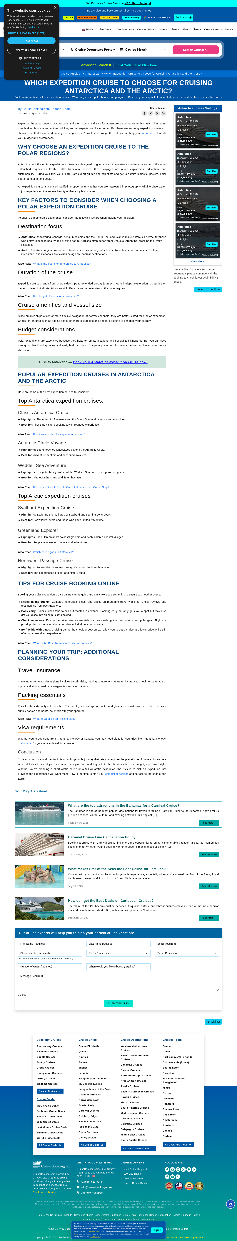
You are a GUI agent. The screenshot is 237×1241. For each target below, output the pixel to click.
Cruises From (145, 29)
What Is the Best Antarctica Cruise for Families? (63, 643)
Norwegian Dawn (89, 1100)
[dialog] (31, 42)
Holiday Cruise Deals (49, 1116)
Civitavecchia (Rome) (176, 1062)
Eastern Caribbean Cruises (137, 1091)
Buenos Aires (171, 1109)
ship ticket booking (116, 773)
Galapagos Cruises (132, 1129)
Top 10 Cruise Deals (135, 1183)
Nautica (83, 1057)
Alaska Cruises (130, 1086)
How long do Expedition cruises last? (56, 296)
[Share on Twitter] (150, 113)
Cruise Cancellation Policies (165, 1215)
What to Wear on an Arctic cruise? (54, 718)
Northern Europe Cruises (136, 1075)
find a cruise (148, 133)
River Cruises (190, 29)
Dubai (166, 1051)
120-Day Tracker (109, 18)
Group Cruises (46, 1067)
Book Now (182, 17)
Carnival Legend (89, 1110)
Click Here (149, 65)
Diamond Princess (90, 1094)
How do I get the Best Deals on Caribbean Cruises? (111, 901)
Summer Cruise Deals (50, 1132)
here (76, 1234)
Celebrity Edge (88, 1116)
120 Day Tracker (133, 1173)
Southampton (171, 1067)
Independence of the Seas (95, 1089)
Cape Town (169, 1114)
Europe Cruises (130, 1070)
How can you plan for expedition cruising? (59, 434)
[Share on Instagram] (163, 113)
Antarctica (92, 73)
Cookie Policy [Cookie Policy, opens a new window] (31, 63)
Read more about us (45, 1192)
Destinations (124, 29)
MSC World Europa (90, 1083)
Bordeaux (169, 1125)
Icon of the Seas (89, 1126)
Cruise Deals (104, 29)
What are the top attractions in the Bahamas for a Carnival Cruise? (123, 805)
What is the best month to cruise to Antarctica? (62, 263)
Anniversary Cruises (49, 1046)
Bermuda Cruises (131, 1124)
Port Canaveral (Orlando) (178, 1057)
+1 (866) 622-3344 (89, 1181)
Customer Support (90, 1192)
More (228, 29)
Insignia (84, 1073)
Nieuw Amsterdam (90, 1121)
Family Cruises (46, 1062)
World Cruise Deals (48, 1138)
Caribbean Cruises (132, 1118)
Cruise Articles (70, 73)
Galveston (169, 1098)
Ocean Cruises (168, 29)
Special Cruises (50, 1090)
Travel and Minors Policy (87, 1215)
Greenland (27, 254)
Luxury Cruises (46, 1078)
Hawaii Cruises (130, 1097)
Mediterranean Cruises (135, 1113)
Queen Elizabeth (89, 1046)
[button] (31, 33)
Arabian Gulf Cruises (133, 1080)
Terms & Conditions (208, 289)
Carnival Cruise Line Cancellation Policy (102, 837)
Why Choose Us (68, 1229)
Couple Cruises (46, 1057)
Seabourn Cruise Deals (51, 1111)
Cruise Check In (63, 1215)
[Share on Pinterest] (157, 113)
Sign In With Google (159, 17)
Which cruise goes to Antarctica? (53, 552)
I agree (157, 1230)
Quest (82, 1051)
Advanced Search (96, 65)
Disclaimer (213, 1021)
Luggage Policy (190, 1215)
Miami (166, 1087)
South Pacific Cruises (134, 1140)
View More (198, 261)
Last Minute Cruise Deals (52, 1127)
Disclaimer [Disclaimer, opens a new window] (31, 72)
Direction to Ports (91, 1219)
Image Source (180, 1229)
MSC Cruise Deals (48, 1105)
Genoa (167, 1046)
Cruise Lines (212, 29)
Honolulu (168, 1103)
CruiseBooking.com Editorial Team (47, 109)
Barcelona (169, 1073)
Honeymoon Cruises (49, 1073)
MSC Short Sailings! (137, 3)
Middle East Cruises (133, 1134)
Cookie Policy (95, 1236)
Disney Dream (87, 1137)
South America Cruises (135, 1107)
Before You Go (45, 1215)
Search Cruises (195, 50)
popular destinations (94, 254)
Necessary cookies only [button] (31, 50)
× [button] (55, 7)
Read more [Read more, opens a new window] (33, 27)
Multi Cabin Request (135, 1169)
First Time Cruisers (144, 1219)
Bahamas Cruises (131, 1064)
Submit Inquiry (118, 1003)
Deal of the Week (87, 18)
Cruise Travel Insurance (135, 1215)
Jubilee (83, 1067)
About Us (53, 1229)
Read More (207, 823)
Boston (167, 1093)
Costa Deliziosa (88, 1132)
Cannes (167, 1130)
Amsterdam (170, 1120)
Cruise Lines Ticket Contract (117, 1219)
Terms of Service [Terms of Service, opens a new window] (31, 68)
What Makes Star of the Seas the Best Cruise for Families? (117, 869)
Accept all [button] (31, 40)
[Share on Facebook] (144, 113)
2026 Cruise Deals (48, 1121)
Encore (83, 1062)
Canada (26, 743)
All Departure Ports (178, 1144)
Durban (167, 1136)
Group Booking (131, 18)
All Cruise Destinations (138, 1148)
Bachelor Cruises (47, 1051)
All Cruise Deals (50, 1145)
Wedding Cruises (47, 1083)
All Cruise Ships (92, 1144)
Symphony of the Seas (92, 1078)
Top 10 (67, 18)
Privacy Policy (194, 1237)
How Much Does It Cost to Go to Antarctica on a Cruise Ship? (71, 487)
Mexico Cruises (130, 1102)
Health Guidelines (111, 1215)
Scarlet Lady (86, 1105)
